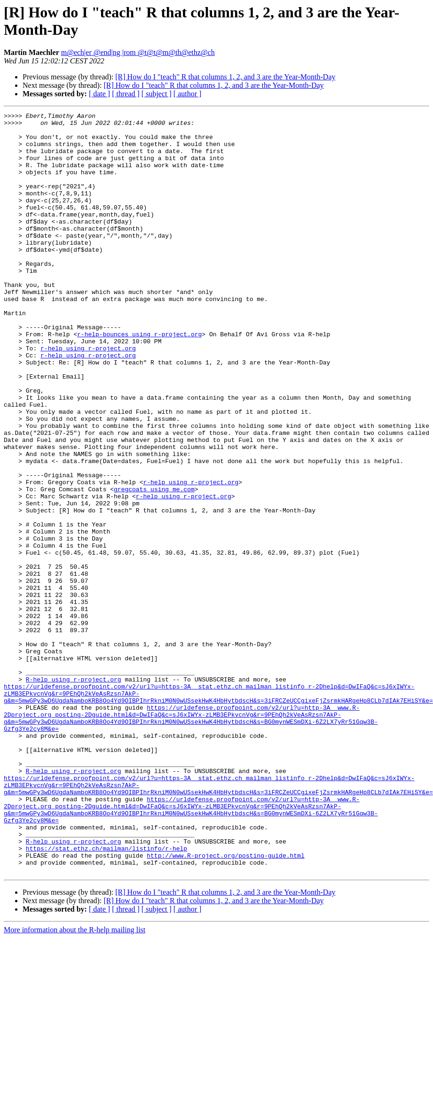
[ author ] (187, 94)
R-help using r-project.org (73, 793)
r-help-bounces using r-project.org (139, 379)
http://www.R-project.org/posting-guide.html (225, 1004)
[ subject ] (157, 94)
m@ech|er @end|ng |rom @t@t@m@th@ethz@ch (138, 52)
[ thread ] (126, 94)
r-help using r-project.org (88, 396)
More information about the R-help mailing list (74, 1082)
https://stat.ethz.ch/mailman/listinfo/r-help (106, 996)
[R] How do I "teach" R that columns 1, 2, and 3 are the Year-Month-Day (225, 77)
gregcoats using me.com (154, 565)
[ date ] (99, 94)
